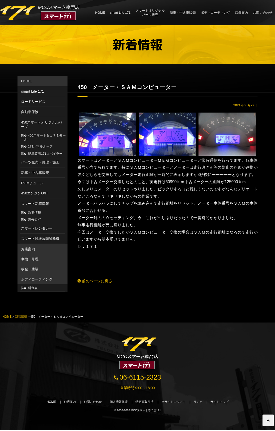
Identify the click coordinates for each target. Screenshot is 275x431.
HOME (100, 12)
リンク (202, 403)
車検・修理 (29, 259)
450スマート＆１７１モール (45, 137)
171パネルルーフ (40, 146)
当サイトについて (176, 403)
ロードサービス (33, 102)
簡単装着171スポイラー (45, 153)
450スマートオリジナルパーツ (41, 124)
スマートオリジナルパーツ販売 (150, 12)
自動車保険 (29, 112)
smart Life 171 (120, 12)
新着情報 (34, 212)
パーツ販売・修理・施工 (40, 162)
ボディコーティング (215, 12)
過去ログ (34, 219)
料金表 (33, 288)
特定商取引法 (145, 403)
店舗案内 (241, 12)
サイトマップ (225, 403)
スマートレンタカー (36, 228)
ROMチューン (32, 183)
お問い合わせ (262, 12)
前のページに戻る (96, 281)
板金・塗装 (29, 269)
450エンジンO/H (34, 193)
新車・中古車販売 (183, 12)
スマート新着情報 (35, 204)
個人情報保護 (117, 403)
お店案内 (28, 249)
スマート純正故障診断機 (40, 239)
